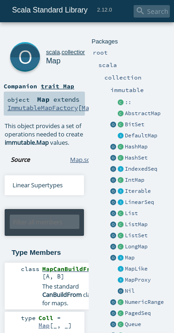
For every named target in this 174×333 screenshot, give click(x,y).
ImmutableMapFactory (106, 84)
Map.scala (83, 127)
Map (42, 46)
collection (61, 35)
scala (40, 35)
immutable (89, 35)
